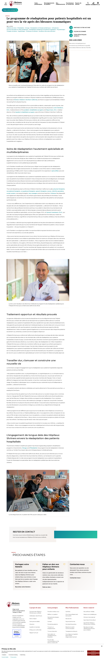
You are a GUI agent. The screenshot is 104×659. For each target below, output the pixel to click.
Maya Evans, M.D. (51, 110)
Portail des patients (53, 624)
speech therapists (41, 191)
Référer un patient (53, 614)
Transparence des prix (71, 631)
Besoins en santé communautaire (70, 627)
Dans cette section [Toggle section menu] (10, 10)
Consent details (5, 657)
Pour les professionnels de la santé (72, 615)
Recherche (68, 618)
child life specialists (58, 191)
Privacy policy (13, 657)
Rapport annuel (34, 632)
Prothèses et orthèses (32, 31)
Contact (50, 621)
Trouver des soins (52, 631)
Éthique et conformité (35, 630)
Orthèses (53, 193)
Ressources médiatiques (90, 614)
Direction (32, 624)
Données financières (71, 624)
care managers (33, 193)
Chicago (27, 28)
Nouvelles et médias (89, 611)
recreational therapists (13, 191)
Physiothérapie (61, 29)
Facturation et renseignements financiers (52, 636)
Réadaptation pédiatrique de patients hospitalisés (42, 29)
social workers (11, 193)
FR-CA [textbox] (98, 4)
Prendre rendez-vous (53, 611)
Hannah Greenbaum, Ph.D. (54, 212)
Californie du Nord (11, 28)
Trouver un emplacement (51, 627)
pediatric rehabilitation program (33, 110)
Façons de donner (70, 621)
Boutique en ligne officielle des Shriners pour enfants (89, 628)
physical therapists (59, 189)
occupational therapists (28, 191)
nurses (49, 191)
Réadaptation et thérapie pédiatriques (40, 28)
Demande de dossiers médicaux (53, 618)
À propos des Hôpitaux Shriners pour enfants (36, 612)
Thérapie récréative (12, 31)
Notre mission (33, 618)
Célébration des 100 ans (36, 616)
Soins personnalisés (35, 621)
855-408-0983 (75, 40)
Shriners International (89, 617)
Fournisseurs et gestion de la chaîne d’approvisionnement (72, 636)
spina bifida (55, 171)
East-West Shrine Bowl (90, 620)
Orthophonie (55, 28)
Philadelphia (20, 28)
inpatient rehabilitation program (25, 112)
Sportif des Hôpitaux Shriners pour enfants (89, 623)
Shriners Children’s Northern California (25, 99)
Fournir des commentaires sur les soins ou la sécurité (53, 641)
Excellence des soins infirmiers (47, 31)
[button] (88, 4)
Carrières (68, 611)
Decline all (93, 654)
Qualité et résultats (35, 627)
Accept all (93, 651)
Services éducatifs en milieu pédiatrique (17, 29)
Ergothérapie (21, 31)
